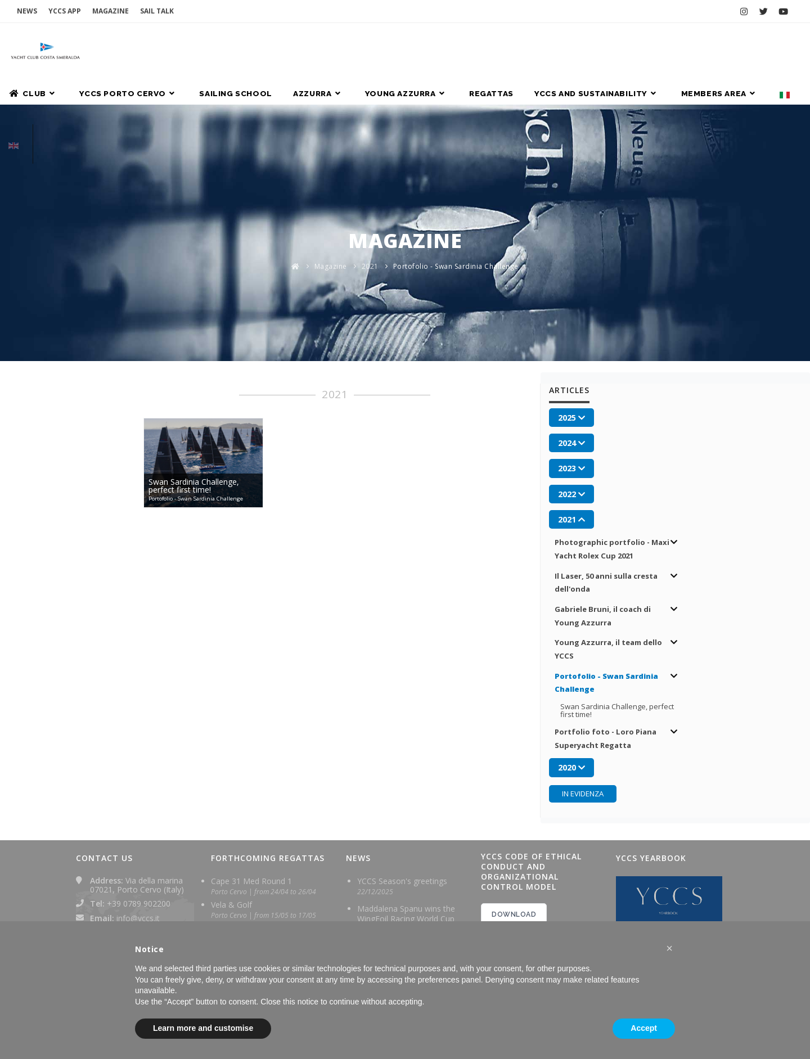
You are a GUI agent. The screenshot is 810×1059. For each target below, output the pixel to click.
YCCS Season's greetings (402, 783)
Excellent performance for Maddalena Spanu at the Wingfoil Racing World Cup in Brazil (409, 863)
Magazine (330, 170)
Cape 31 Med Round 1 (251, 783)
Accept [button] (644, 1028)
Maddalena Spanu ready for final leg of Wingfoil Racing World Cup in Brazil (407, 916)
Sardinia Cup (233, 887)
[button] (669, 948)
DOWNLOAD (514, 817)
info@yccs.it (138, 819)
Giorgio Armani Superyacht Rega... (259, 859)
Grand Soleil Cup (241, 830)
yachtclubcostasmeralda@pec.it (147, 842)
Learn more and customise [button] (203, 1028)
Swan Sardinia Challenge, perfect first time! (620, 612)
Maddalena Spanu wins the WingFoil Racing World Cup (406, 815)
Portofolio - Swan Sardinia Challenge (456, 170)
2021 (370, 170)
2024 (507, 908)
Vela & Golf (231, 806)
